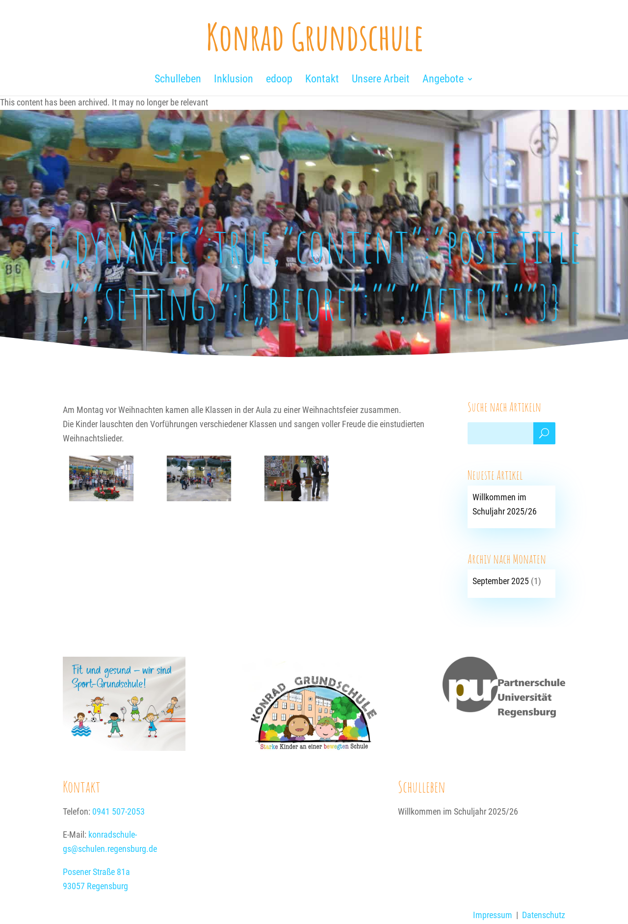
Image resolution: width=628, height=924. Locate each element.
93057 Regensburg (95, 886)
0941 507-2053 (118, 811)
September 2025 (500, 581)
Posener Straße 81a (96, 872)
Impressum (492, 915)
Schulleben (421, 786)
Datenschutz (543, 915)
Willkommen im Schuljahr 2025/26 (458, 811)
